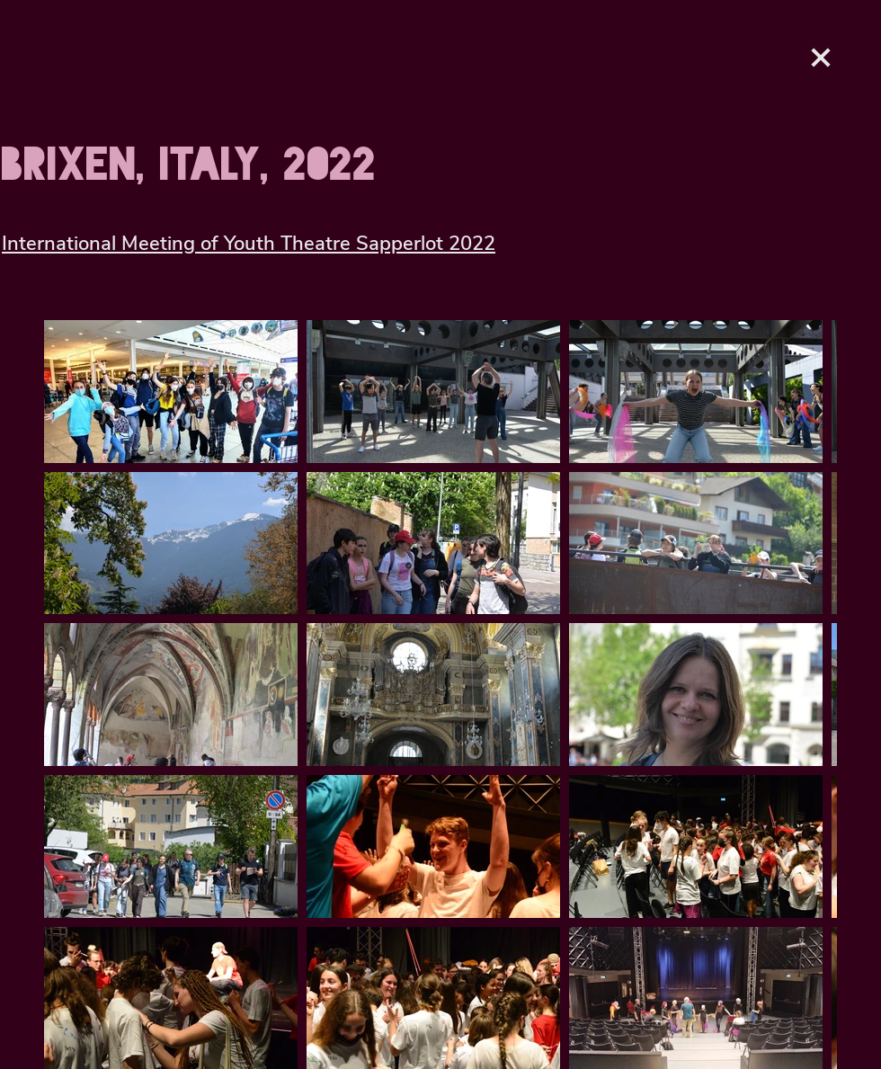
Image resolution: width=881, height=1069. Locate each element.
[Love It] (820, 58)
